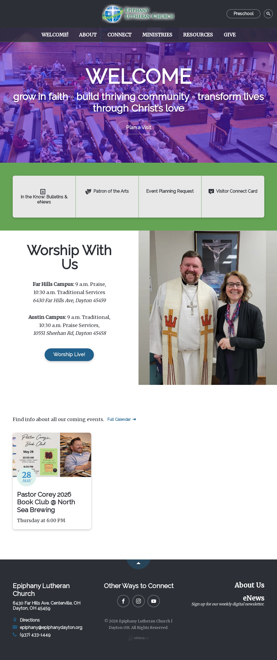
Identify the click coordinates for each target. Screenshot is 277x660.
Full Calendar (121, 419)
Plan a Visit (138, 127)
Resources (198, 35)
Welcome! (54, 35)
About (88, 35)
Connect (119, 35)
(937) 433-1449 (32, 634)
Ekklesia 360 (138, 638)
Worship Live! (69, 354)
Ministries (157, 35)
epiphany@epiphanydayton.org (47, 627)
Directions (26, 620)
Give (230, 35)
